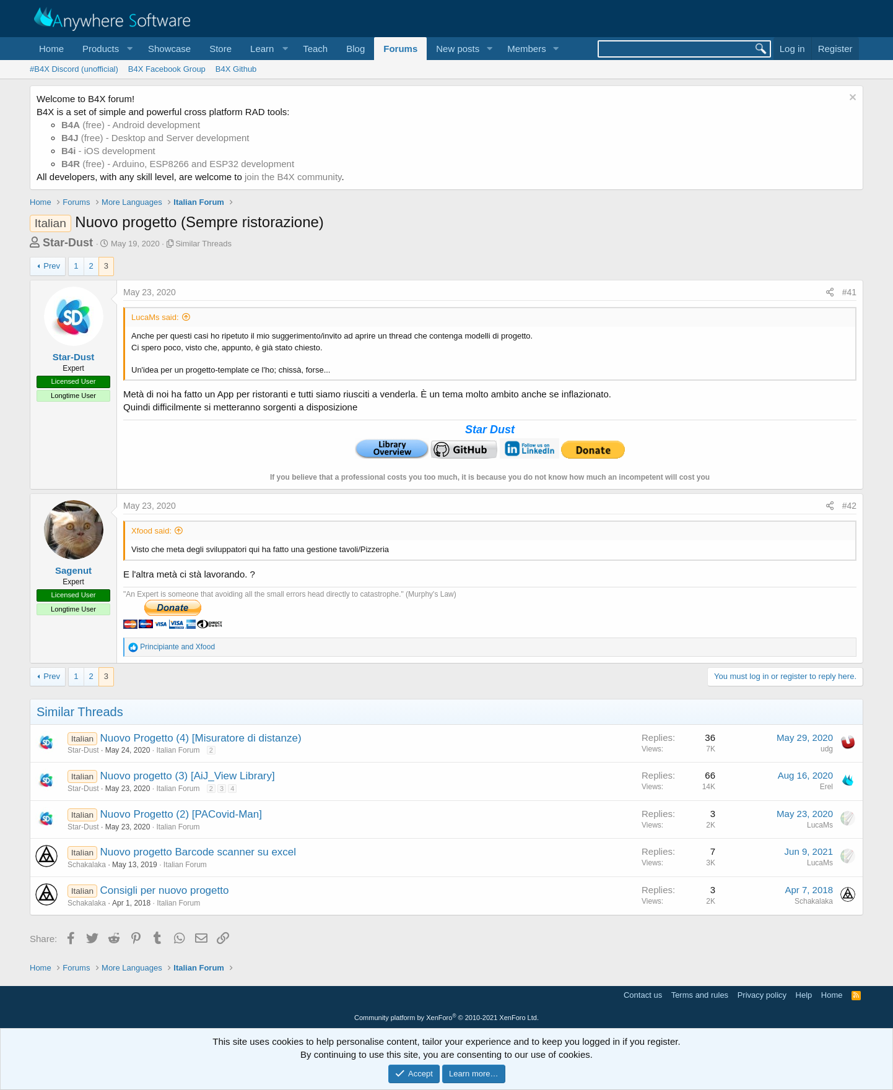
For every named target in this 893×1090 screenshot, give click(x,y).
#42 (849, 506)
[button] (106, 48)
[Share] (830, 293)
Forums (400, 48)
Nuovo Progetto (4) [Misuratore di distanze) (201, 738)
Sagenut (73, 570)
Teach (315, 48)
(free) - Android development (130, 124)
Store (220, 48)
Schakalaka (87, 864)
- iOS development (108, 150)
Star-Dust (68, 242)
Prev (51, 265)
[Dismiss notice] (851, 98)
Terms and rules (699, 995)
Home (51, 48)
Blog (355, 48)
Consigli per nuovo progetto (164, 890)
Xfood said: (151, 530)
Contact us (643, 995)
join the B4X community (293, 176)
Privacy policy (762, 995)
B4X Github (236, 69)
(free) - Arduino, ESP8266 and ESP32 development (177, 163)
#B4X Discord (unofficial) (74, 69)
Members (526, 48)
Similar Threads (203, 243)
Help (804, 995)
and (177, 646)
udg (827, 749)
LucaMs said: (155, 317)
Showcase (169, 48)
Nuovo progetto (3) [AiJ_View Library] (187, 776)
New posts (457, 48)
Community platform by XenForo (446, 1017)
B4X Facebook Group (167, 69)
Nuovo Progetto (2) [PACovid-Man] (181, 814)
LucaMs (820, 825)
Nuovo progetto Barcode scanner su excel (198, 852)
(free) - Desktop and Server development (155, 137)
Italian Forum (177, 750)
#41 (849, 292)
